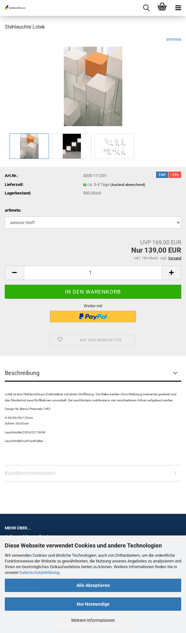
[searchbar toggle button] (146, 8)
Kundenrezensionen (30, 473)
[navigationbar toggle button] (178, 8)
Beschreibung (22, 373)
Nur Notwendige (93, 604)
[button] (14, 273)
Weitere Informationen (93, 620)
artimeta (173, 39)
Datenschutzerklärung (39, 572)
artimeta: (13, 210)
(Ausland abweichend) (127, 185)
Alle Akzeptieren (93, 585)
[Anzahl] (93, 273)
